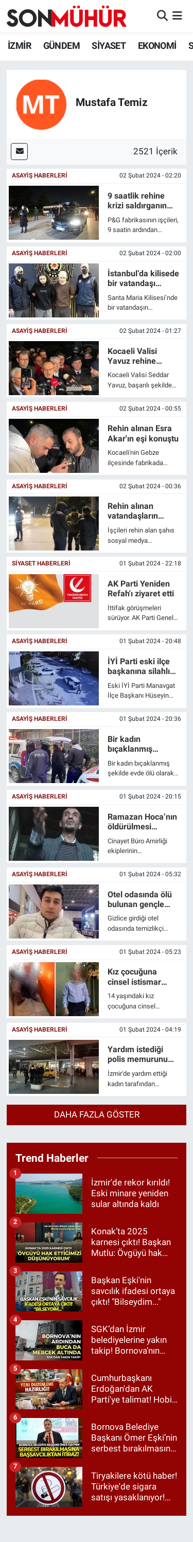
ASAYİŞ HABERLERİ (39, 175)
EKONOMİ (157, 45)
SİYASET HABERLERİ (41, 563)
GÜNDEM (61, 45)
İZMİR (19, 45)
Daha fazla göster (96, 1114)
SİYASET (109, 45)
